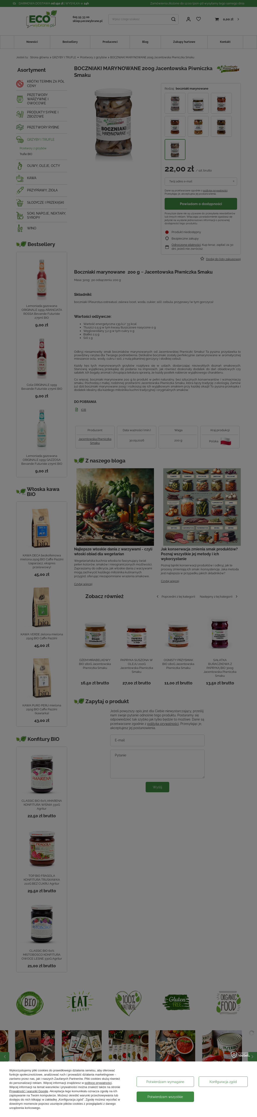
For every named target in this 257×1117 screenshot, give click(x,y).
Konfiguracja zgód (223, 1082)
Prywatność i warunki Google (28, 1091)
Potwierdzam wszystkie (165, 1097)
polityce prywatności (98, 1083)
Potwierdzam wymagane (165, 1082)
